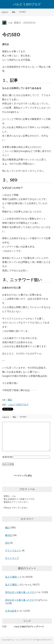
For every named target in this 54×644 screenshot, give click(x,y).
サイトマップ (12, 558)
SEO (7, 542)
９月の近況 (11, 610)
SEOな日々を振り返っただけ (20, 592)
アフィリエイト (13, 550)
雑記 (10, 399)
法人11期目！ (12, 576)
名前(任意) (7, 456)
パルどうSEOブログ (27, 4)
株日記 (8, 535)
